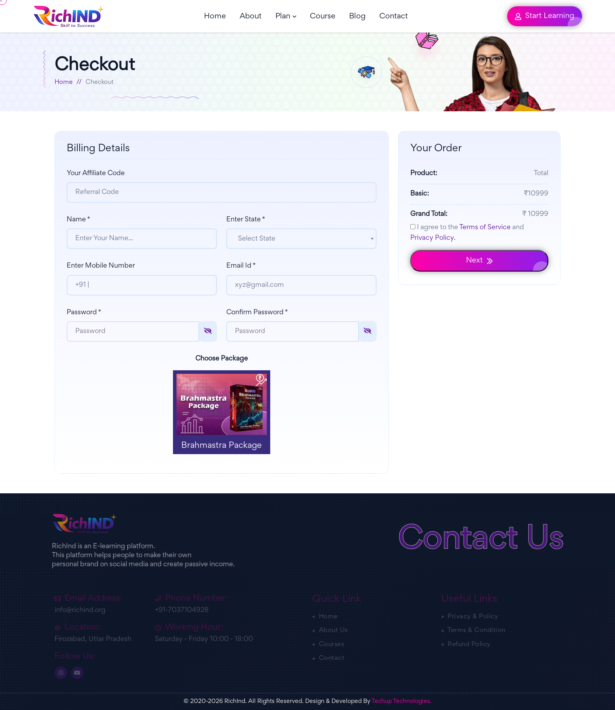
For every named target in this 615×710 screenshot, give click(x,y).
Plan (282, 16)
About (251, 16)
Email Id (241, 266)
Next (479, 260)
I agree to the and (467, 232)
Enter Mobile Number (101, 266)
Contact (393, 16)
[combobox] (301, 238)
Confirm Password (257, 313)
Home (215, 16)
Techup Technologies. (401, 701)
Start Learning (544, 16)
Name (78, 220)
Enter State (245, 220)
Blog (357, 16)
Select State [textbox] (256, 239)
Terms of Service (485, 228)
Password (84, 313)
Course (322, 16)
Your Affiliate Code (96, 173)
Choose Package (221, 359)
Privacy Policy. (432, 238)
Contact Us (484, 541)
